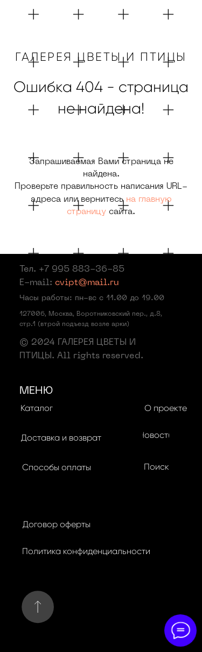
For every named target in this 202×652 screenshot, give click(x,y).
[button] (61, 437)
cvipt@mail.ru (87, 283)
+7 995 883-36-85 (81, 269)
